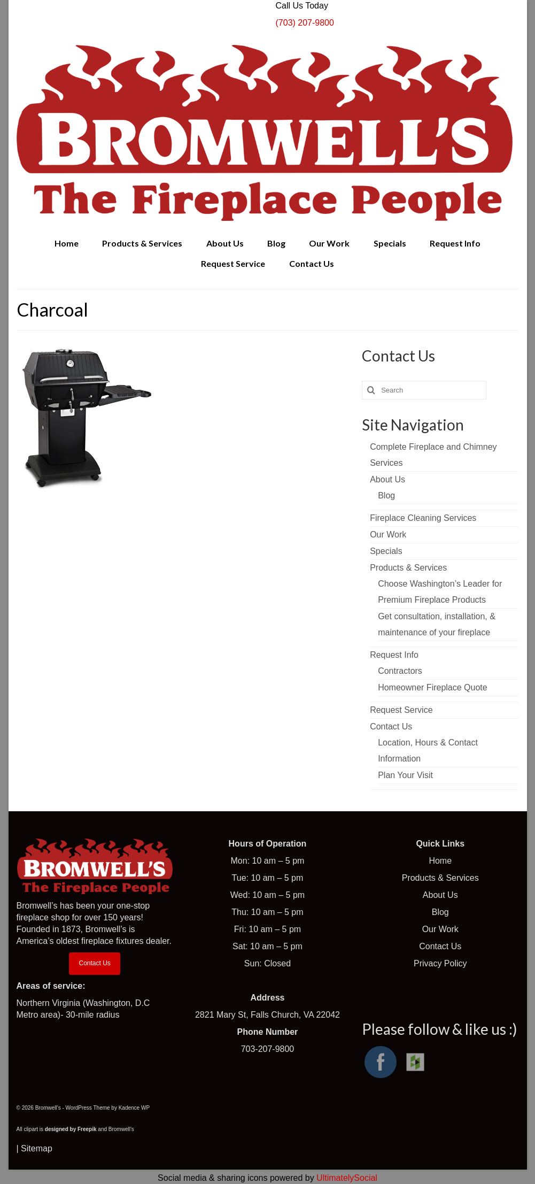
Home (440, 860)
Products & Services (440, 877)
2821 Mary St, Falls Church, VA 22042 (267, 1014)
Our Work (440, 929)
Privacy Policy (440, 963)
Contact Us (94, 963)
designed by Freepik (71, 1129)
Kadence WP (134, 1108)
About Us (440, 894)
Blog (440, 912)
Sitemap (36, 1148)
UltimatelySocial (346, 1177)
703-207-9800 (267, 1049)
